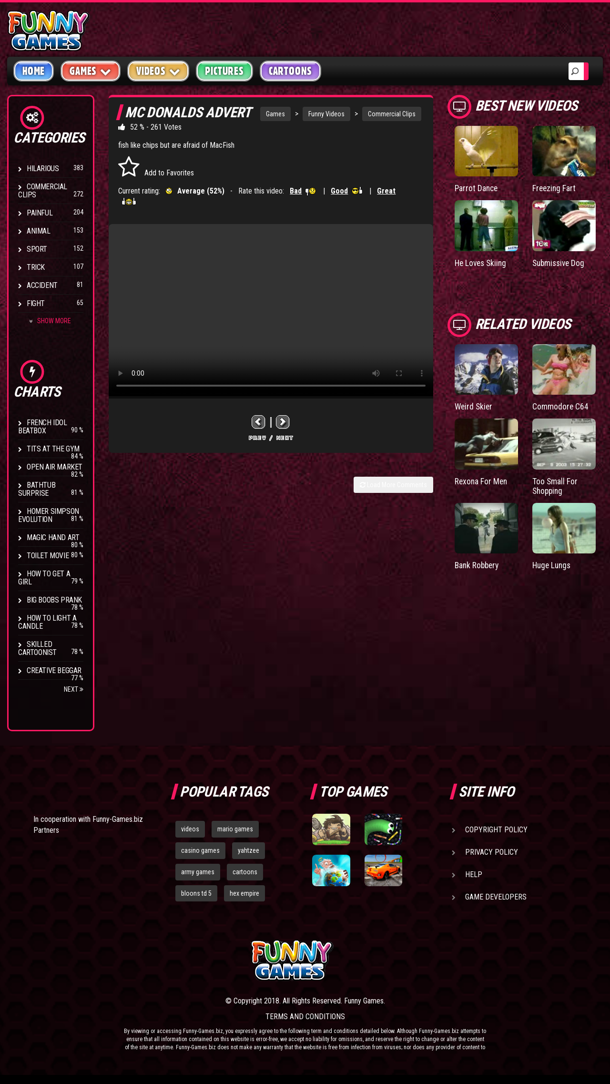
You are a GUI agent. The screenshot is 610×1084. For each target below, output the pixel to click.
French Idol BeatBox (42, 426)
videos (190, 829)
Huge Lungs (552, 564)
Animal (39, 230)
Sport (37, 249)
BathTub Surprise (36, 489)
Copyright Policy (496, 829)
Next (73, 689)
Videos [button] (158, 71)
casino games (200, 850)
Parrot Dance (477, 188)
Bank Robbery (478, 564)
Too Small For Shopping (555, 485)
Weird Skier (474, 406)
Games (275, 114)
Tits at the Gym (53, 448)
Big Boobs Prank (54, 599)
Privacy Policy (491, 852)
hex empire (244, 893)
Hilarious (43, 168)
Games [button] (91, 71)
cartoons (245, 872)
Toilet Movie (48, 555)
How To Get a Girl (44, 577)
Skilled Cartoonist (37, 648)
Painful (39, 212)
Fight (36, 303)
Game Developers (496, 896)
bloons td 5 (196, 893)
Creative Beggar (54, 670)
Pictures (224, 71)
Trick (36, 267)
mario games (235, 829)
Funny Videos (326, 114)
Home (33, 71)
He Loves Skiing (482, 262)
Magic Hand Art (53, 537)
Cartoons (290, 71)
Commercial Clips (42, 190)
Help (473, 874)
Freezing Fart (554, 188)
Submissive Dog (560, 262)
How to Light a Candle (47, 622)
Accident (42, 285)
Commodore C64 (560, 406)
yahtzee (248, 850)
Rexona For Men (482, 480)
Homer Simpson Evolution (48, 515)
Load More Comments (393, 485)
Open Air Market (54, 466)
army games (197, 872)
